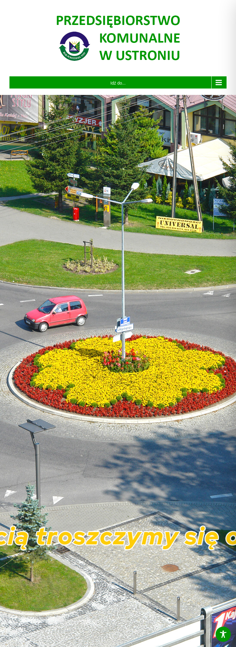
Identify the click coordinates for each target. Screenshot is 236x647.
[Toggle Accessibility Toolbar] (223, 634)
